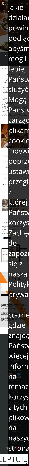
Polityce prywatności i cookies (7, 320)
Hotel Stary (4, 68)
